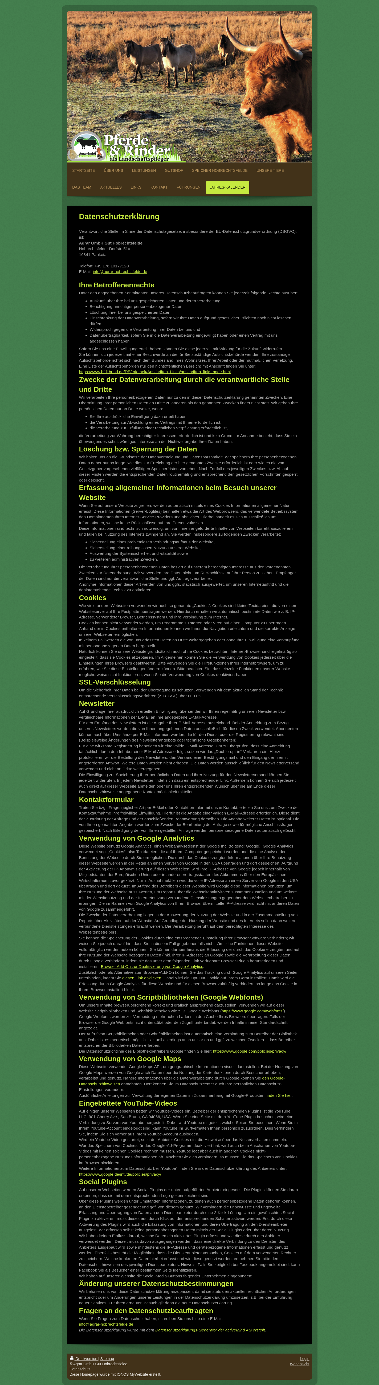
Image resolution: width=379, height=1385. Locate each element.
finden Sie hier (279, 1095)
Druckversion (84, 1359)
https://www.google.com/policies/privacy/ (249, 1051)
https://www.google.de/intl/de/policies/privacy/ (120, 1174)
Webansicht (299, 1364)
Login (304, 1359)
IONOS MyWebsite (132, 1374)
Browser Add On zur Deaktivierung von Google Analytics (152, 966)
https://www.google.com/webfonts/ (253, 1011)
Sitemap (107, 1359)
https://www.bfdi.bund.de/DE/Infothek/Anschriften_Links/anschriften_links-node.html (155, 371)
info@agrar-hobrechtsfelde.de (120, 271)
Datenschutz (80, 1369)
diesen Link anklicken (141, 978)
